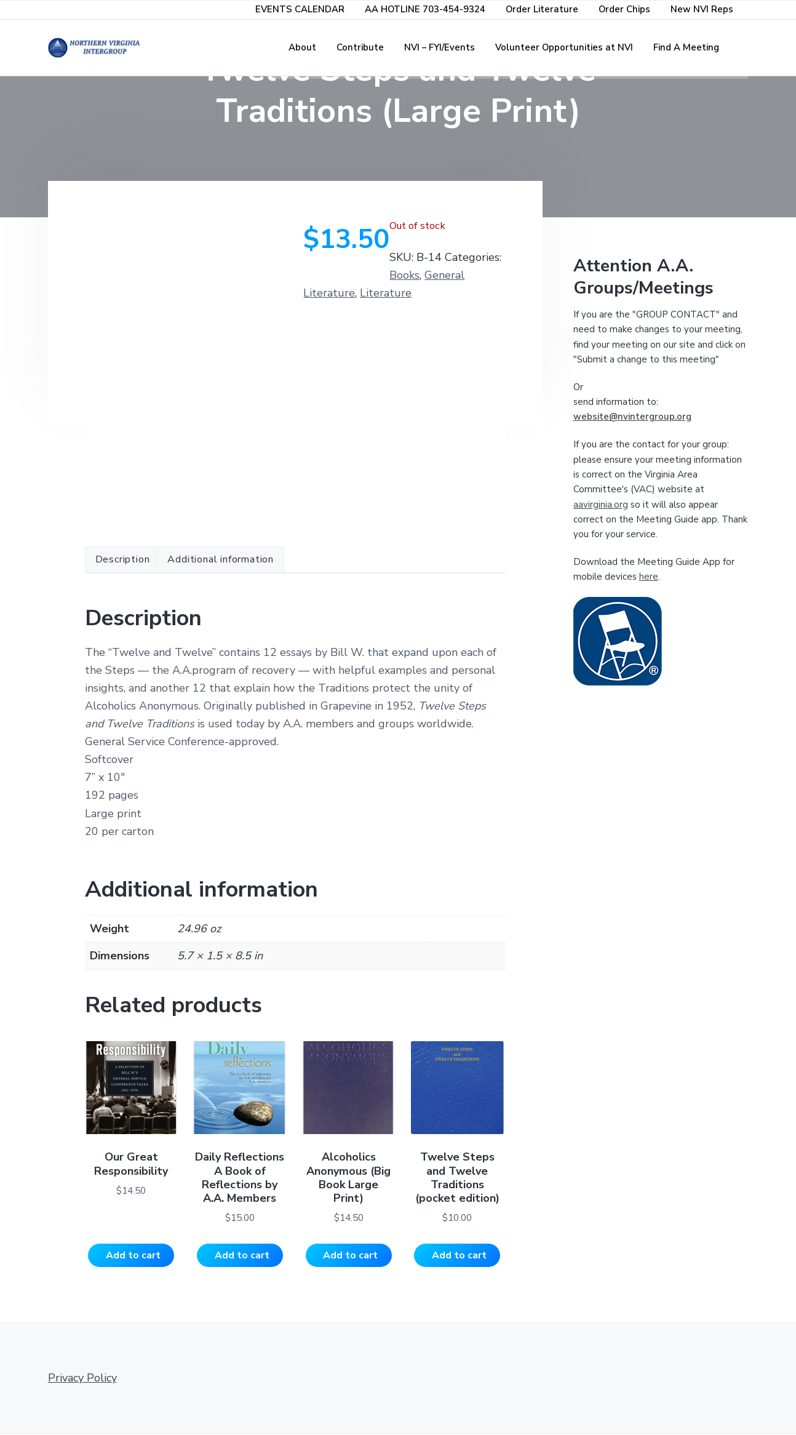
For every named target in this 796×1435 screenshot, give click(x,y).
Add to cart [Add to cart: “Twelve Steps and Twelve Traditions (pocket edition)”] (459, 1256)
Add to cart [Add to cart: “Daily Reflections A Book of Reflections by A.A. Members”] (242, 1256)
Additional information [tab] (220, 559)
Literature (386, 293)
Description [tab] (122, 559)
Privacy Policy (82, 1378)
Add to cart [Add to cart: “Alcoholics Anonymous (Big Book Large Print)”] (350, 1256)
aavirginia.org (600, 504)
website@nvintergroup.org (632, 416)
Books (404, 275)
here (648, 576)
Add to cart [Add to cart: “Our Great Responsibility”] (133, 1256)
